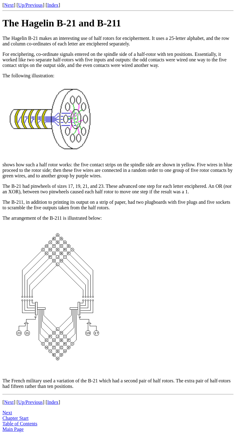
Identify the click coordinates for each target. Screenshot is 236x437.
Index (52, 5)
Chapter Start (15, 418)
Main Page (13, 429)
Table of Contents (19, 423)
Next (9, 5)
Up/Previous (30, 5)
